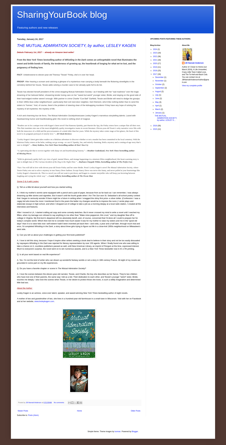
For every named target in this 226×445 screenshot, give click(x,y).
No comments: (59, 402)
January (158, 113)
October (158, 84)
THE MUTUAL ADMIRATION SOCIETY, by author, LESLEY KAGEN (76, 45)
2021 (155, 60)
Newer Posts (23, 411)
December (159, 77)
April (157, 106)
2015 (155, 129)
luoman (118, 431)
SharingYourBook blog (62, 15)
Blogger (135, 431)
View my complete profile (192, 86)
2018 (155, 71)
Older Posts (135, 411)
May (157, 102)
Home (79, 411)
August (158, 91)
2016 (155, 126)
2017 (155, 74)
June (157, 98)
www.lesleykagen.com (44, 301)
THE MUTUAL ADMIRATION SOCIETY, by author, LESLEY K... (166, 118)
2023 (155, 53)
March (158, 109)
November (159, 81)
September (160, 88)
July (157, 95)
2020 (155, 63)
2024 (155, 49)
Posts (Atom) (33, 415)
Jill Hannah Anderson (194, 63)
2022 (155, 56)
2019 (155, 67)
